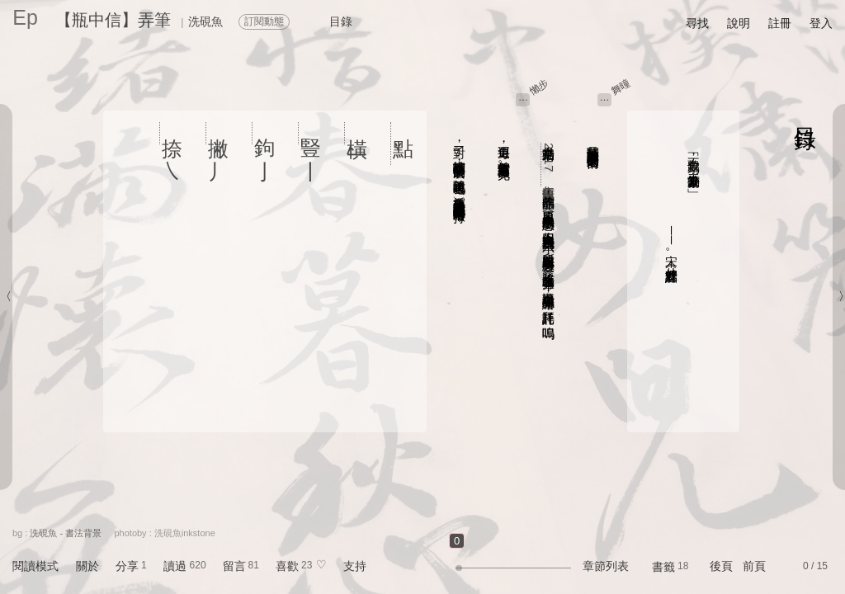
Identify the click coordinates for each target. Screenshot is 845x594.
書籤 (663, 566)
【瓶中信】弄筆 (113, 20)
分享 (127, 566)
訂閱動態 (264, 21)
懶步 (539, 87)
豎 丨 (311, 133)
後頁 (721, 566)
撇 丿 (218, 133)
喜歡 (287, 566)
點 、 (403, 143)
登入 (821, 23)
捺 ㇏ (172, 133)
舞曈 (620, 87)
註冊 (779, 23)
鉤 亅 (264, 133)
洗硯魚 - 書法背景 (65, 533)
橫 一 (357, 133)
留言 (234, 566)
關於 (87, 566)
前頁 (754, 566)
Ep (25, 17)
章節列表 (606, 566)
